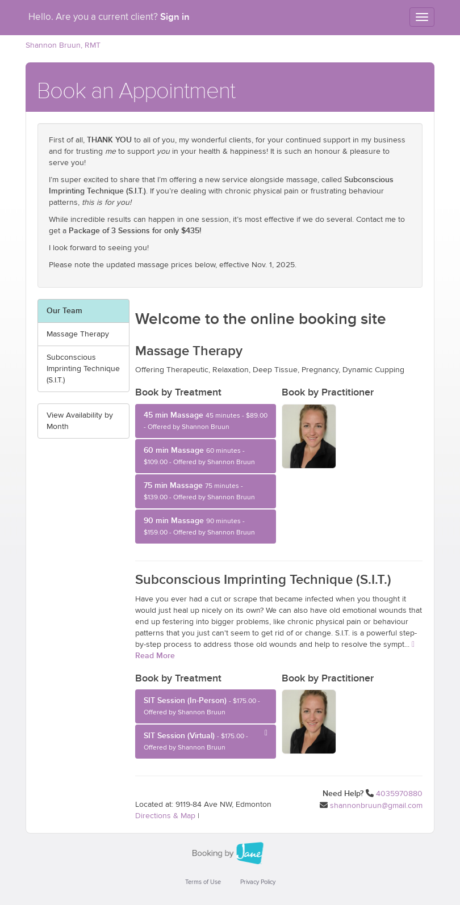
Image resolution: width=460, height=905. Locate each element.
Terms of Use (203, 882)
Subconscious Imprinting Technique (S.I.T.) (83, 368)
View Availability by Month (80, 421)
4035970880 (399, 794)
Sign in (175, 17)
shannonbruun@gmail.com (376, 806)
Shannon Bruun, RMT (63, 45)
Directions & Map (165, 816)
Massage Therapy (78, 334)
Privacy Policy (257, 882)
